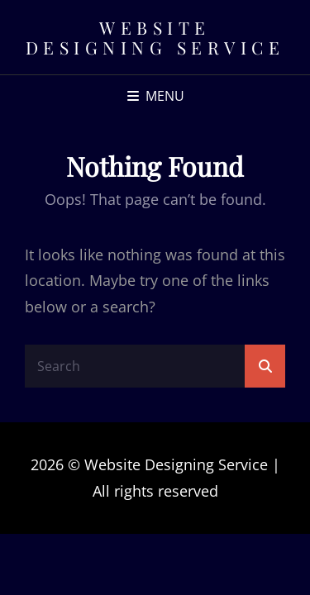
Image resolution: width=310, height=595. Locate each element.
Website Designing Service (155, 37)
